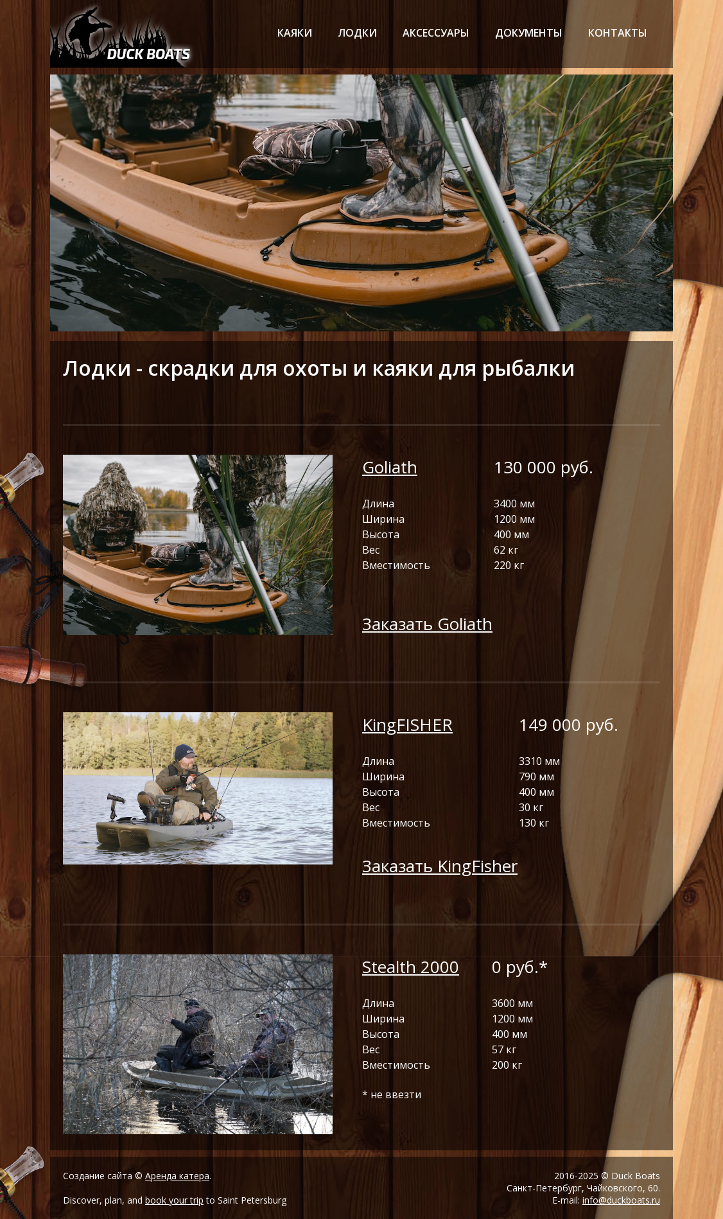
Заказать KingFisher (440, 865)
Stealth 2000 (410, 966)
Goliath (389, 466)
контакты (617, 33)
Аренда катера (177, 1176)
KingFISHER (407, 724)
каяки (294, 33)
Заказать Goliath (427, 623)
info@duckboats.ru (621, 1200)
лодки (357, 33)
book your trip (174, 1200)
